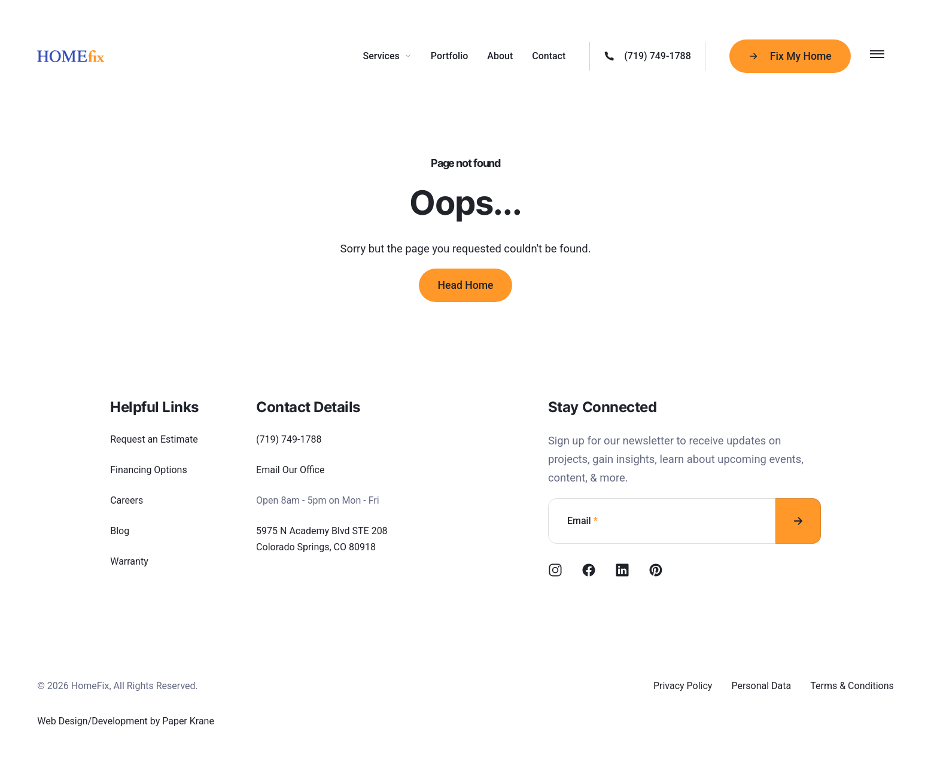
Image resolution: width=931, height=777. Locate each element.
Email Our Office (290, 470)
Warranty (129, 561)
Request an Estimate (154, 439)
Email (582, 520)
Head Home (466, 285)
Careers (126, 500)
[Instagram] (555, 570)
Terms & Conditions (852, 685)
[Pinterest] (656, 570)
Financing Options (148, 470)
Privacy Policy (683, 685)
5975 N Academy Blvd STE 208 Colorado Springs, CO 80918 (322, 539)
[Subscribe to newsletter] (798, 521)
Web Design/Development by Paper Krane (125, 721)
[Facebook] (589, 570)
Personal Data (761, 685)
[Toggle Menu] (877, 54)
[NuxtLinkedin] (622, 570)
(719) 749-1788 (288, 439)
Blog (119, 531)
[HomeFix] (70, 56)
